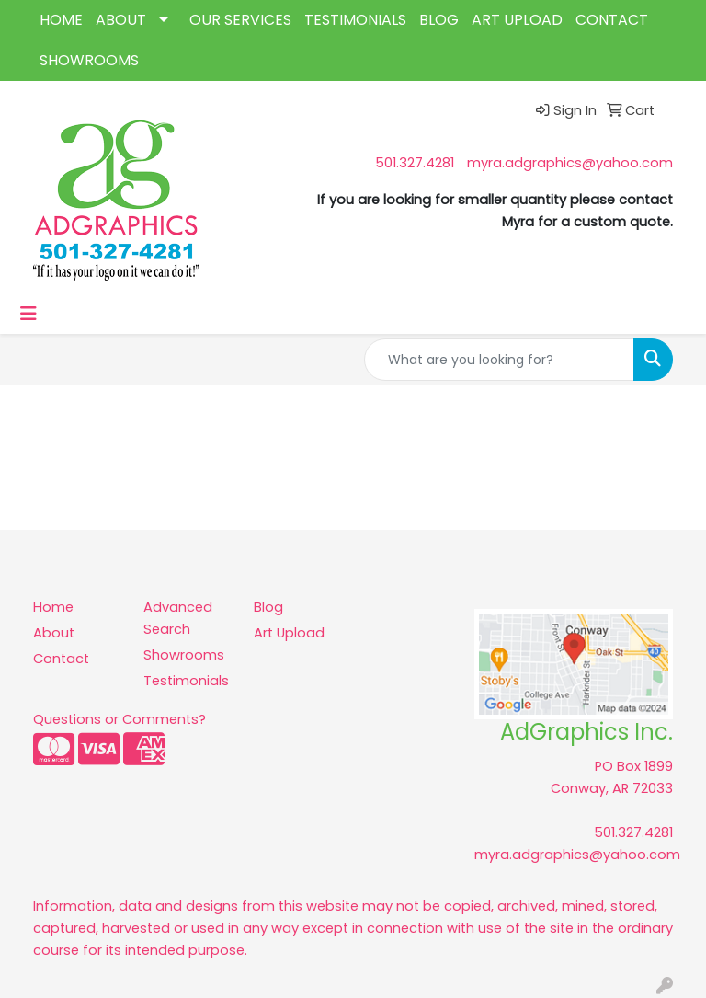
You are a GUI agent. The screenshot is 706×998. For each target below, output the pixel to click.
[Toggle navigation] (28, 314)
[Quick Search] (499, 359)
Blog (268, 607)
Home (53, 607)
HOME (61, 19)
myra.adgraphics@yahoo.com (570, 163)
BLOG (439, 19)
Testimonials (186, 680)
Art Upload (289, 633)
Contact (61, 658)
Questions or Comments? (119, 719)
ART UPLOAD (517, 19)
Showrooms (183, 655)
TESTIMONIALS (355, 19)
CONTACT (611, 19)
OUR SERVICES (240, 19)
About (53, 633)
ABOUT (121, 19)
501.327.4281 (414, 163)
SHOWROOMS (89, 60)
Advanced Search (177, 618)
